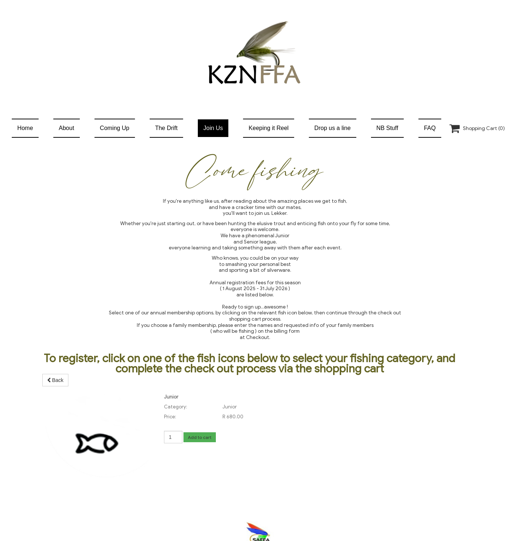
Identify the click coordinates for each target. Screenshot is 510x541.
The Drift (166, 128)
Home (25, 128)
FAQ (430, 128)
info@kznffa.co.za (259, 494)
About (66, 128)
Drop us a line (332, 128)
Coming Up (114, 128)
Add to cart (199, 437)
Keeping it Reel (269, 128)
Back (55, 380)
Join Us (213, 128)
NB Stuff (387, 128)
